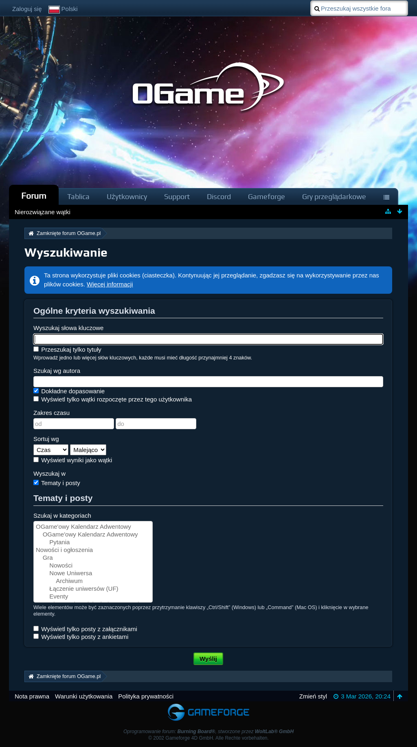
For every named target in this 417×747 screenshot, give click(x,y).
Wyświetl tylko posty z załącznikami (85, 628)
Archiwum (93, 581)
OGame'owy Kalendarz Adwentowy (93, 527)
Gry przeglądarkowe (334, 196)
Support (177, 196)
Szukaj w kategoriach (62, 515)
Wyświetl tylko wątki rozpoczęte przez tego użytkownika (112, 399)
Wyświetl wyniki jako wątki (72, 460)
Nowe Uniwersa (93, 573)
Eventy (93, 597)
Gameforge (266, 196)
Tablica (78, 196)
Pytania (93, 542)
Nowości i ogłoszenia (93, 550)
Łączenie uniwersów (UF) (93, 589)
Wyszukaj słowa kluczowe (68, 327)
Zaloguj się (27, 8)
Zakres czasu (51, 412)
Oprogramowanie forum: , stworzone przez (208, 731)
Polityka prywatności (145, 696)
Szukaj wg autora (56, 370)
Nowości (93, 566)
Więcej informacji (110, 284)
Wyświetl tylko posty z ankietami (80, 636)
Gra (93, 558)
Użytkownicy (127, 196)
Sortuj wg (46, 438)
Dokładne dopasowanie (69, 391)
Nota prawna (32, 696)
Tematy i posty (56, 482)
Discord (219, 196)
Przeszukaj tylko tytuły (67, 349)
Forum (33, 196)
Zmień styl (313, 696)
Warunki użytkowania (83, 696)
